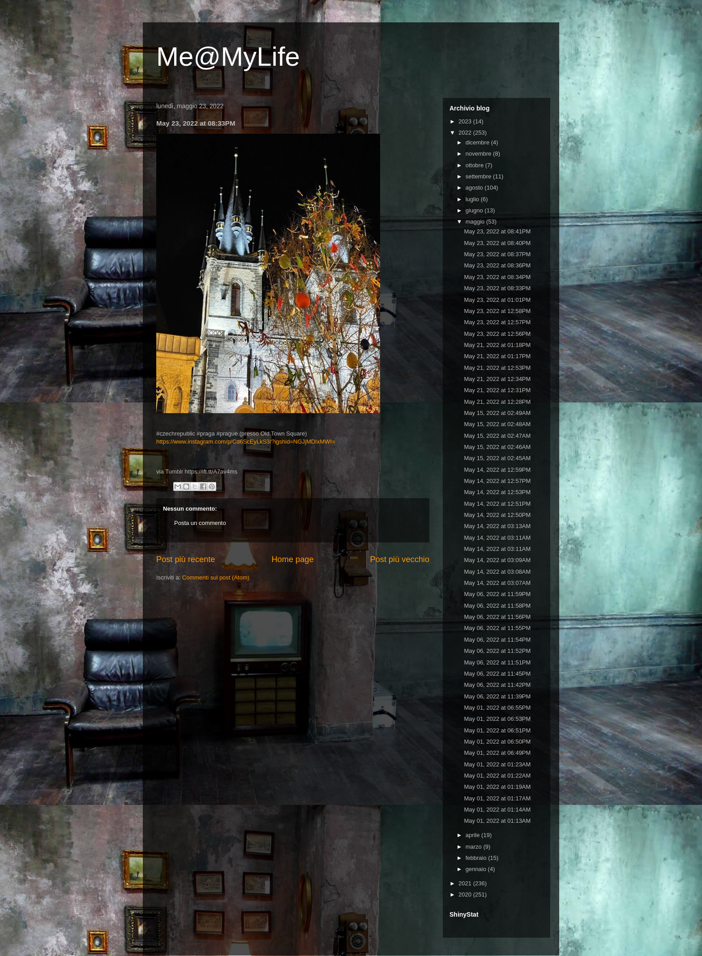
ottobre (475, 165)
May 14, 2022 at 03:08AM (497, 571)
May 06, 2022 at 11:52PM (497, 650)
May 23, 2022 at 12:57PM (497, 322)
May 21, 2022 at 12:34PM (497, 379)
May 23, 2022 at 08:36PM (497, 265)
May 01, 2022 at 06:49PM (497, 752)
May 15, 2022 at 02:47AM (497, 435)
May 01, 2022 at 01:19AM (497, 786)
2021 (465, 883)
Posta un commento (200, 523)
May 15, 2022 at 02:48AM (497, 424)
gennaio (477, 869)
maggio (476, 221)
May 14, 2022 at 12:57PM (497, 481)
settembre (479, 176)
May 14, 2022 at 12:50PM (497, 515)
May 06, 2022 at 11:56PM (497, 616)
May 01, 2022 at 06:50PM (497, 741)
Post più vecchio (399, 559)
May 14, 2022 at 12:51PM (497, 503)
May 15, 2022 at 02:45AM (497, 458)
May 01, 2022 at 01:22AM (497, 775)
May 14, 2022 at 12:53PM (497, 492)
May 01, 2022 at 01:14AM (497, 809)
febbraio (477, 857)
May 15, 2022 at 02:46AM (497, 447)
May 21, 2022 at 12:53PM (497, 367)
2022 (465, 132)
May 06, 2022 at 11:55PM (497, 628)
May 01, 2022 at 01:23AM (497, 764)
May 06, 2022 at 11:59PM (497, 594)
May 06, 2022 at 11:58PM (497, 605)
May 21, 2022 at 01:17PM (497, 356)
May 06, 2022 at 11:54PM (497, 639)
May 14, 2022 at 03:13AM (497, 526)
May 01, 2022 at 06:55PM (497, 707)
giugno (475, 210)
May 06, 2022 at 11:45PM (497, 673)
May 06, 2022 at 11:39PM (497, 696)
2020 (465, 894)
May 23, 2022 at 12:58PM (497, 311)
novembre (479, 153)
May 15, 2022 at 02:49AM (497, 413)
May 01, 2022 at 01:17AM (497, 798)
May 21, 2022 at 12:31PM (497, 390)
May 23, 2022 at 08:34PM (497, 277)
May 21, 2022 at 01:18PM (497, 345)
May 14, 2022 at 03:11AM (497, 537)
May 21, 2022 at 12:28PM (497, 401)
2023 (465, 121)
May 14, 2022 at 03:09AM (497, 560)
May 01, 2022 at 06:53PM (497, 718)
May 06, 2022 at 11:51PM (497, 662)
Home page (292, 559)
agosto (475, 187)
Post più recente (185, 559)
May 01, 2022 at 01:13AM (497, 820)
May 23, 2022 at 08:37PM (497, 254)
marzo (475, 846)
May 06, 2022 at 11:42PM (497, 684)
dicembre (478, 142)
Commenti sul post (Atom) (215, 577)
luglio (473, 199)
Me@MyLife (228, 57)
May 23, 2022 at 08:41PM (497, 231)
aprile (473, 835)
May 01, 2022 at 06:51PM (497, 730)
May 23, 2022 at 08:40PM (497, 243)
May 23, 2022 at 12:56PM (497, 333)
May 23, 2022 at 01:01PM (497, 299)
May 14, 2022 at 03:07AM (497, 583)
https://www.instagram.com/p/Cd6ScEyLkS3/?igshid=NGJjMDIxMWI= (245, 441)
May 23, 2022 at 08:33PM (497, 288)
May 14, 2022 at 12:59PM (497, 469)
